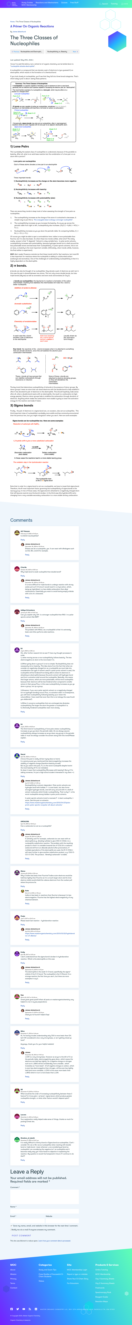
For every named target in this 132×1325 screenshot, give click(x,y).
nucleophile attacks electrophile (22, 66)
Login (125, 4)
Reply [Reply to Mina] (23, 1048)
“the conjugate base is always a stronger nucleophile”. (53, 220)
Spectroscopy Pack (103, 1292)
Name (13, 1207)
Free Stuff (74, 3)
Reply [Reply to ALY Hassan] (23, 540)
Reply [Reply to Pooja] (23, 925)
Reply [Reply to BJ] (23, 712)
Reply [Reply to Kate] (27, 904)
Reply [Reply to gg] (23, 1102)
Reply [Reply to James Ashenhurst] (27, 555)
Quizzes (64, 3)
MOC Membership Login (77, 1270)
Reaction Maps (101, 1301)
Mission (13, 1274)
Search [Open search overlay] (105, 4)
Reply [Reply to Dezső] (23, 776)
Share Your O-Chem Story (77, 1279)
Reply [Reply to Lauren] (23, 1125)
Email (13, 1216)
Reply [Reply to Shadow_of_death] (23, 1160)
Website (49, 1216)
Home (12, 22)
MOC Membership (29, 5)
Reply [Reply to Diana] (23, 886)
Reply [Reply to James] (27, 1077)
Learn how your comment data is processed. (54, 1241)
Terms (12, 1283)
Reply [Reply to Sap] (23, 1006)
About (12, 1270)
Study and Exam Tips (47, 1270)
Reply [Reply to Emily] (23, 963)
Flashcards (99, 1288)
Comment (15, 1187)
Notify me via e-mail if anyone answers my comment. (32, 1230)
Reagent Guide (101, 1297)
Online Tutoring (101, 1270)
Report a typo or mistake (77, 1274)
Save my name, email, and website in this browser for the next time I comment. (45, 1226)
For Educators (73, 1283)
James (27, 1052)
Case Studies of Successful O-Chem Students (51, 1275)
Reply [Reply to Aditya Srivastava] (23, 621)
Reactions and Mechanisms (47, 3)
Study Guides (27, 3)
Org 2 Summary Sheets (104, 1283)
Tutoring (114, 4)
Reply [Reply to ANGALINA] (23, 830)
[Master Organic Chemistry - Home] (12, 6)
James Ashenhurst (19, 32)
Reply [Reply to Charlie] (23, 576)
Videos (41, 1281)
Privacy (13, 1279)
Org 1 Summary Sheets (104, 1279)
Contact (13, 1288)
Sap (22, 995)
